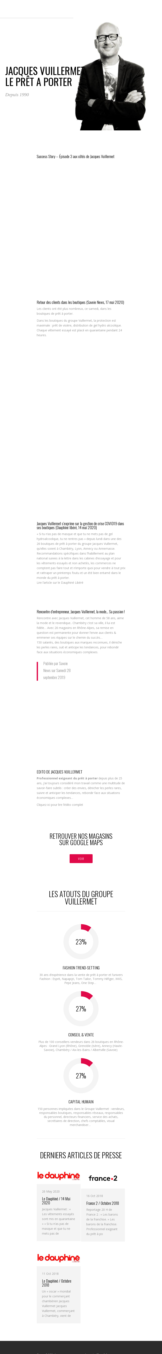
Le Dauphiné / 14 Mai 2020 (56, 1201)
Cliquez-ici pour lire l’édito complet (60, 805)
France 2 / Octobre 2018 (102, 1203)
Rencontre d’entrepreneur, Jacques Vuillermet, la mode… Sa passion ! (81, 611)
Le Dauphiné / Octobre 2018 (56, 1283)
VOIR (81, 858)
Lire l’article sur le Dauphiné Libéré (60, 583)
